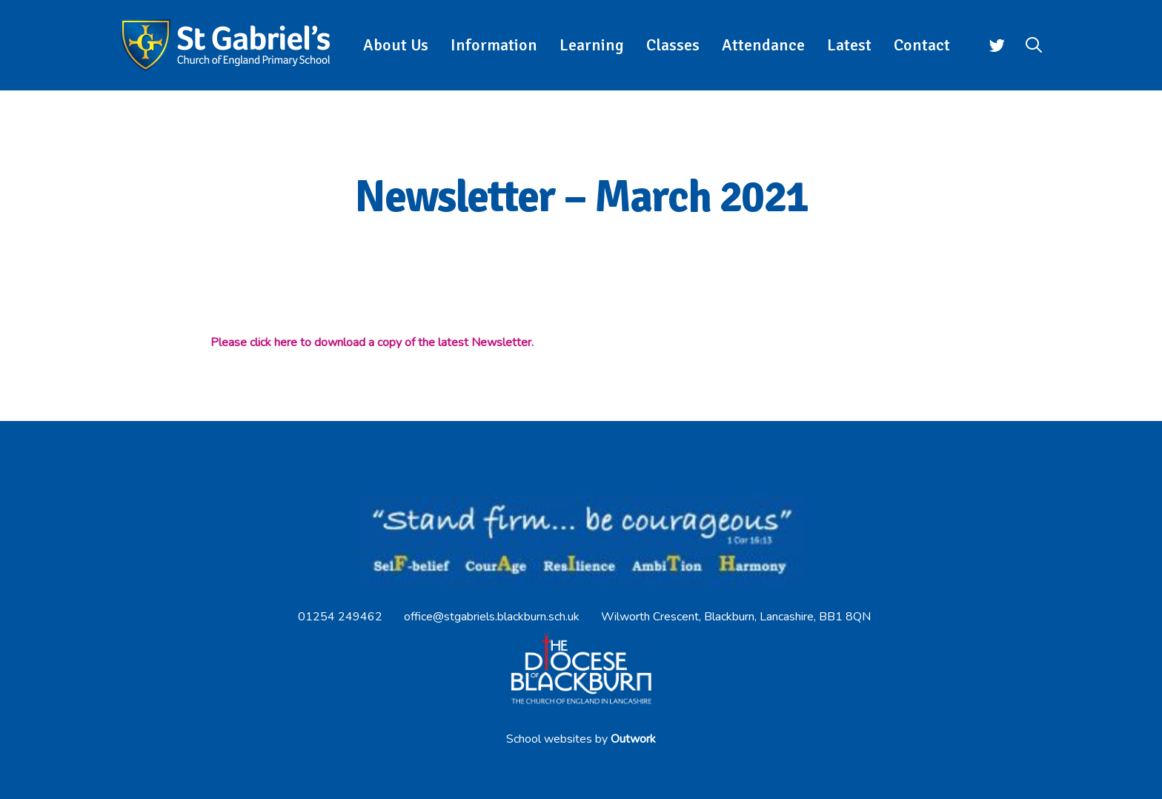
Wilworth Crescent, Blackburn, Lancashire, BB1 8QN (736, 617)
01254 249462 (340, 617)
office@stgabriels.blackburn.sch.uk (492, 617)
